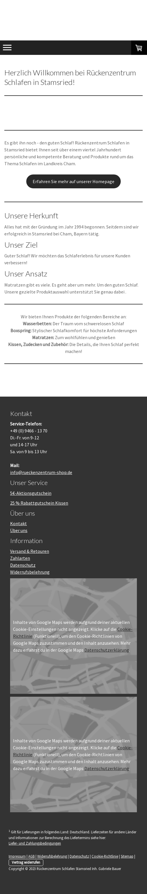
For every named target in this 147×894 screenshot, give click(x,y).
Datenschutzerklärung (106, 650)
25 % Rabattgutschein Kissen (39, 503)
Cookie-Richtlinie (105, 856)
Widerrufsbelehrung (30, 572)
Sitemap (127, 856)
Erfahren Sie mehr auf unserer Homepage (73, 181)
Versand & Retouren (29, 551)
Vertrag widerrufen (26, 862)
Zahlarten (20, 558)
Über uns (18, 530)
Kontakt (18, 523)
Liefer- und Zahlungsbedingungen (35, 843)
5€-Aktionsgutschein (30, 493)
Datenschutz (23, 565)
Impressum (17, 856)
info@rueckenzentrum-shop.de (41, 472)
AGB (31, 856)
